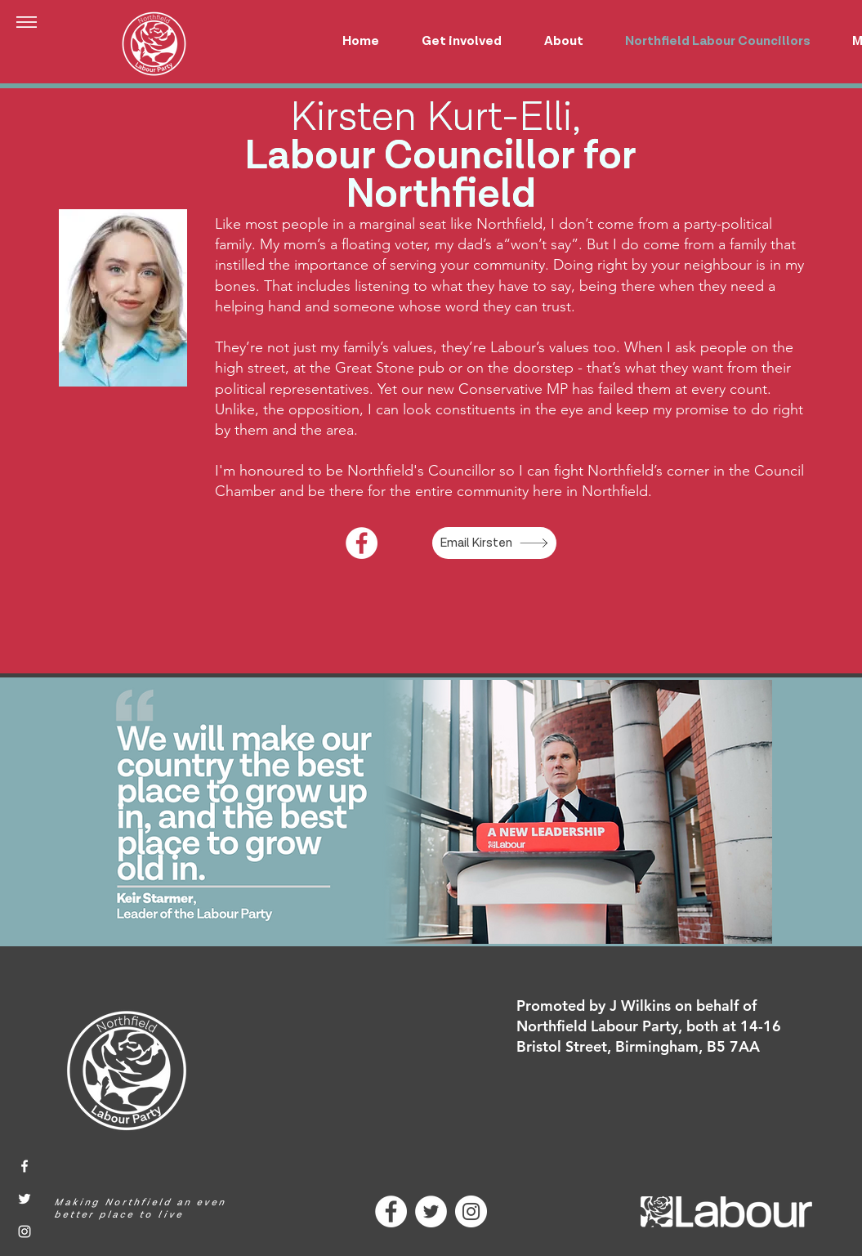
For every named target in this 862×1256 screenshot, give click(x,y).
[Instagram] (24, 1231)
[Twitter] (24, 1199)
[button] (26, 22)
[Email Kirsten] (494, 543)
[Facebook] (361, 543)
